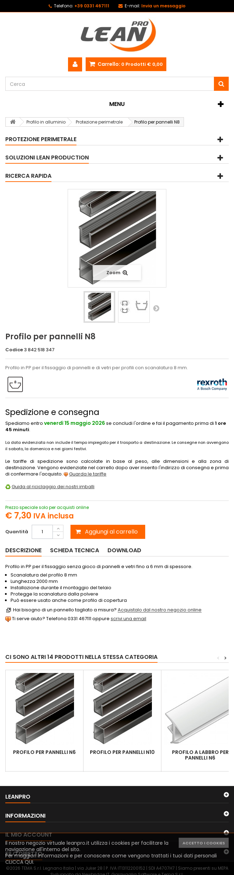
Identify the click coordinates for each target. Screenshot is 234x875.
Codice (14, 350)
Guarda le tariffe (87, 474)
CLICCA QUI (19, 861)
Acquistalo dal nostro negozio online (160, 610)
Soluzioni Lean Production (47, 157)
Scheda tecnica (74, 550)
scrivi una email (128, 618)
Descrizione (23, 550)
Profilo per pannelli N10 (122, 752)
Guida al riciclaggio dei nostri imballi (53, 486)
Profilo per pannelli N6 (44, 752)
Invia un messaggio (163, 6)
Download (124, 550)
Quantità (16, 531)
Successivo (156, 307)
